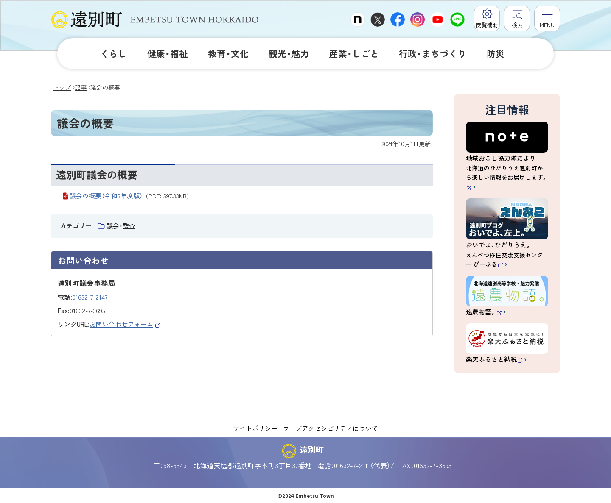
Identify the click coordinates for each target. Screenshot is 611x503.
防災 (495, 53)
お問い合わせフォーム (125, 324)
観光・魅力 (289, 53)
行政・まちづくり (432, 53)
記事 (81, 87)
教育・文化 (228, 53)
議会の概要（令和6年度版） (129, 195)
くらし (113, 53)
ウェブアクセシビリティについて (330, 428)
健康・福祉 (167, 53)
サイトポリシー (255, 428)
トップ (62, 87)
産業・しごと (354, 53)
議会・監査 (121, 225)
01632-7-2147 (89, 296)
